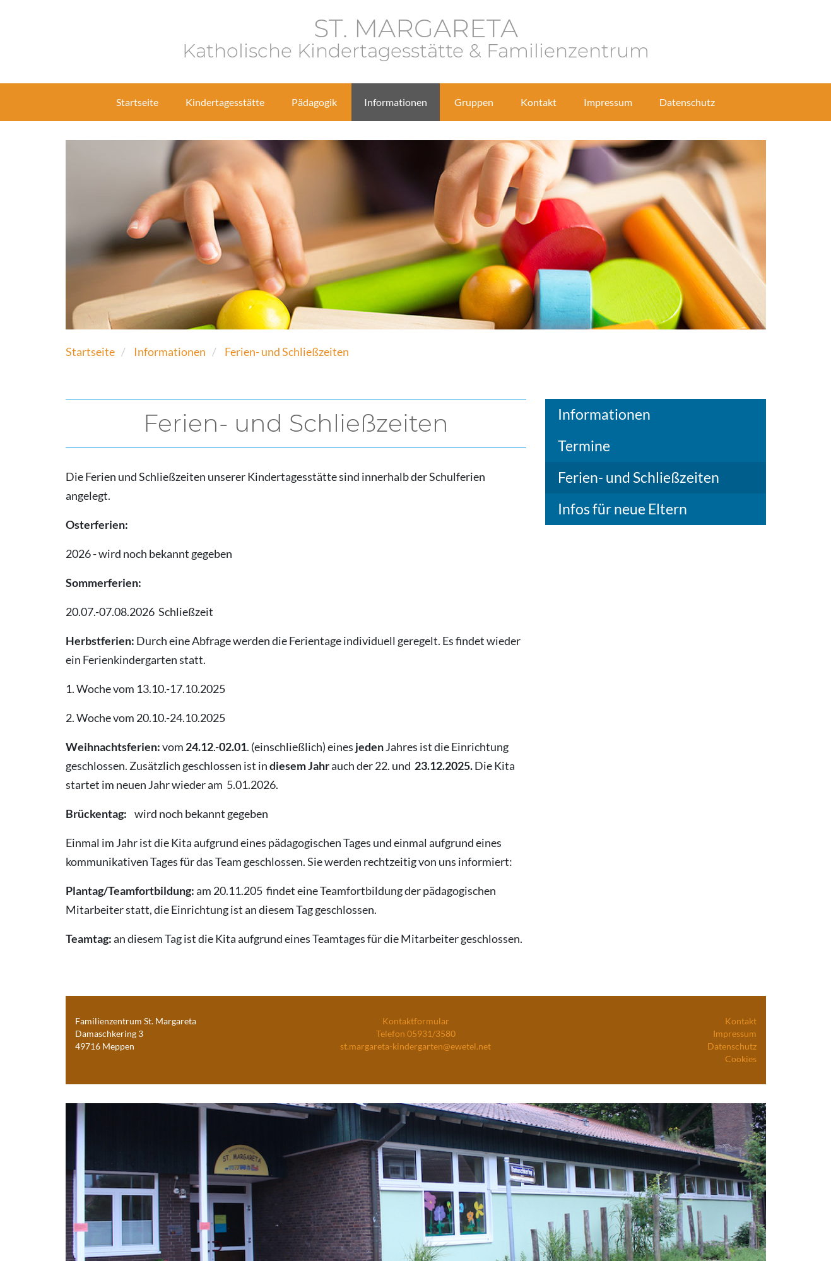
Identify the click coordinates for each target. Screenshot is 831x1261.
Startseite (90, 351)
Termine (584, 445)
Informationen (170, 351)
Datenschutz (732, 1046)
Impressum (735, 1033)
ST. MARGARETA (416, 38)
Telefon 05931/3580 (416, 1033)
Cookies (741, 1058)
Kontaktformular (415, 1020)
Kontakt (741, 1020)
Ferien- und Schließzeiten (287, 351)
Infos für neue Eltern (622, 509)
